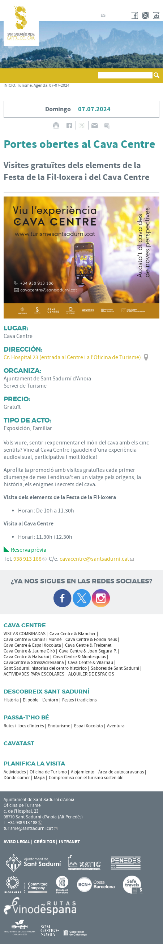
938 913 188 (27, 559)
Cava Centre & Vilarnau (90, 662)
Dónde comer (17, 778)
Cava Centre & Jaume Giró (29, 651)
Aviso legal (17, 842)
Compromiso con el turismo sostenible (86, 778)
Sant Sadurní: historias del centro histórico (45, 668)
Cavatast (19, 743)
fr (111, 15)
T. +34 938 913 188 (20, 823)
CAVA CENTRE (25, 625)
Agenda (40, 85)
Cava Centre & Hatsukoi (26, 657)
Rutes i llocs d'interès (24, 726)
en (120, 15)
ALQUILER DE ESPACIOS (91, 674)
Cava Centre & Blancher (73, 634)
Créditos (44, 842)
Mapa (39, 778)
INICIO (9, 85)
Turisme (24, 85)
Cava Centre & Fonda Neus (91, 639)
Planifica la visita (34, 763)
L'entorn (50, 700)
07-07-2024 (59, 85)
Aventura (116, 726)
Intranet (69, 842)
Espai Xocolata (88, 726)
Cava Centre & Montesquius (79, 657)
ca (94, 15)
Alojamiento (82, 772)
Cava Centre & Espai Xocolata (32, 645)
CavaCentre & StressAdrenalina (34, 662)
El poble (30, 700)
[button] (10, 78)
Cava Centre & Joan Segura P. (88, 651)
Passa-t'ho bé (26, 717)
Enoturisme (59, 726)
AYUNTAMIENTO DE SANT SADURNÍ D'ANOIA (129, 5)
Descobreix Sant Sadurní (46, 691)
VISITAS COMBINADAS (25, 634)
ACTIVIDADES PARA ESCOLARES (34, 674)
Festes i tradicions (79, 700)
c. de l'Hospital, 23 (21, 811)
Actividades (15, 772)
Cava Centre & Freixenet (88, 645)
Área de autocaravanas (121, 772)
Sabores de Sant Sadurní (115, 668)
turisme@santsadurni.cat (28, 828)
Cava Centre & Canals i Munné (32, 639)
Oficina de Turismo (48, 772)
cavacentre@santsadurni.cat (94, 559)
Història (11, 700)
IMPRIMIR (56, 125)
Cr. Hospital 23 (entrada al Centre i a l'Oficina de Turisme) (72, 357)
